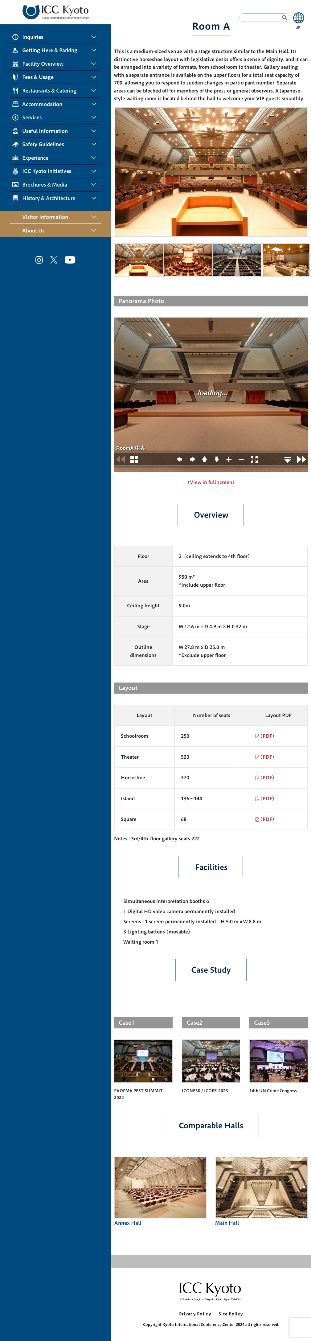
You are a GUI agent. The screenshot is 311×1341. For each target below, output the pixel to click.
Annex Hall (160, 1191)
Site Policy (231, 1314)
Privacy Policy (195, 1314)
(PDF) (267, 736)
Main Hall (261, 1191)
